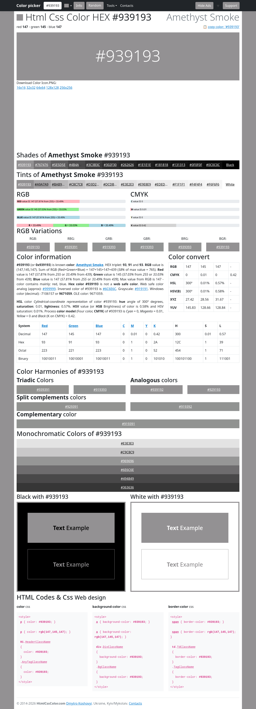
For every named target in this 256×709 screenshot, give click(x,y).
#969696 (127, 461)
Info (79, 5)
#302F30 (110, 165)
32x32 (30, 87)
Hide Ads (204, 5)
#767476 (41, 165)
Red (45, 326)
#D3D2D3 (93, 184)
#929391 (71, 406)
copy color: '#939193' (223, 27)
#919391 (128, 424)
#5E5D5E (58, 165)
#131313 (178, 165)
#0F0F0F (196, 165)
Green (73, 326)
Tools (111, 5)
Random (95, 5)
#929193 (213, 389)
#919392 (185, 406)
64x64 (40, 87)
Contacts (126, 5)
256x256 (66, 87)
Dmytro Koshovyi (79, 703)
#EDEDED (162, 184)
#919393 (109, 247)
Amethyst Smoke (89, 265)
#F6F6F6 (213, 184)
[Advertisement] (128, 120)
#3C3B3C (93, 165)
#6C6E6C (109, 289)
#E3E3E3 (127, 443)
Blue (99, 326)
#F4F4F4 (196, 184)
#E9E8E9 (144, 184)
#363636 (127, 487)
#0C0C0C (213, 165)
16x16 (21, 87)
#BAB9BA (59, 184)
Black (230, 165)
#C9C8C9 (127, 452)
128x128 (52, 87)
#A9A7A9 (41, 184)
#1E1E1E (144, 165)
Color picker (28, 5)
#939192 (156, 389)
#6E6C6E (127, 470)
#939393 (184, 247)
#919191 (141, 289)
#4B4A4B (76, 165)
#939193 (24, 165)
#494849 (127, 478)
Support (231, 5)
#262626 (127, 165)
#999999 (49, 289)
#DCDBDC (110, 184)
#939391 (71, 247)
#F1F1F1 (178, 184)
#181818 (161, 165)
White (230, 184)
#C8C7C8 (76, 184)
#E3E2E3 (127, 184)
